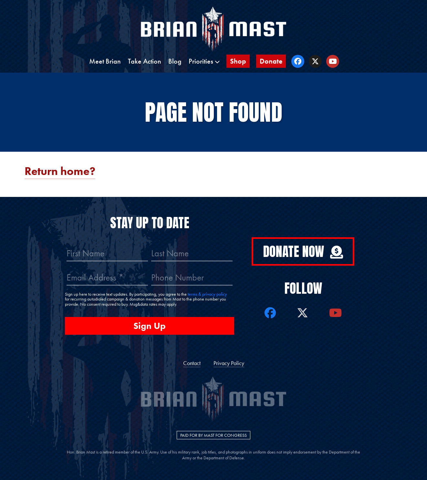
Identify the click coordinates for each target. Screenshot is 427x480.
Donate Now (303, 251)
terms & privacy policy (207, 294)
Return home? (60, 171)
